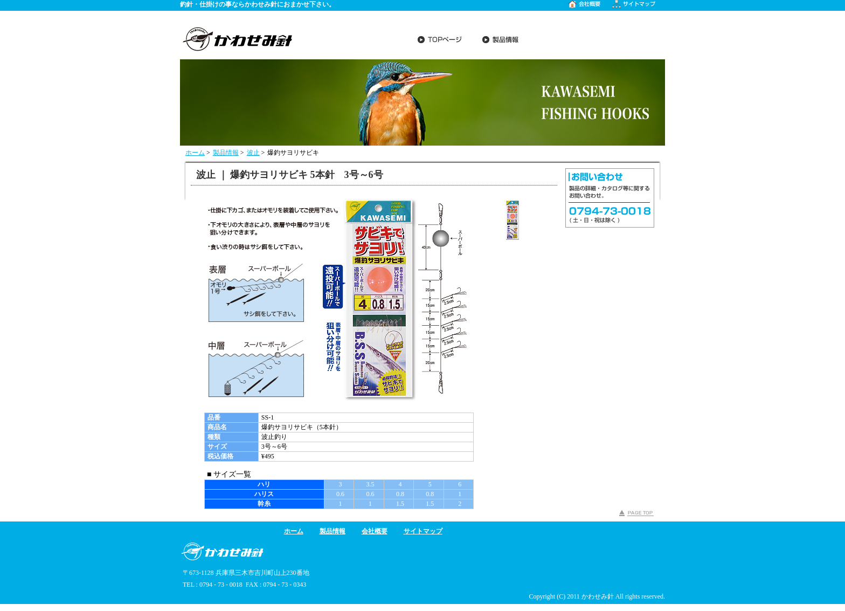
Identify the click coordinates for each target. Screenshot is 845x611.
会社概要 (374, 531)
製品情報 (226, 152)
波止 (253, 152)
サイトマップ (423, 531)
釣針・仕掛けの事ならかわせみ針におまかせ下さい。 (257, 4)
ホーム (195, 152)
